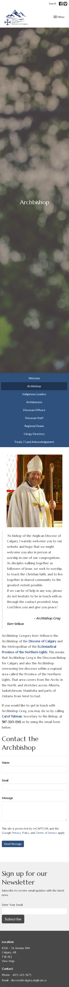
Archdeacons (34, 402)
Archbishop (34, 386)
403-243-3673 (21, 975)
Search (52, 3)
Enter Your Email (12, 905)
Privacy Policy (21, 833)
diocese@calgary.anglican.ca (28, 980)
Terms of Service (46, 833)
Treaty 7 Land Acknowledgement (34, 441)
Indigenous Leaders (34, 394)
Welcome (34, 378)
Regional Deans (34, 426)
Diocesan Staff (34, 418)
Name (5, 762)
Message (7, 798)
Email (5, 780)
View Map (8, 961)
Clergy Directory (34, 434)
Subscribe (13, 919)
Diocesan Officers (34, 410)
